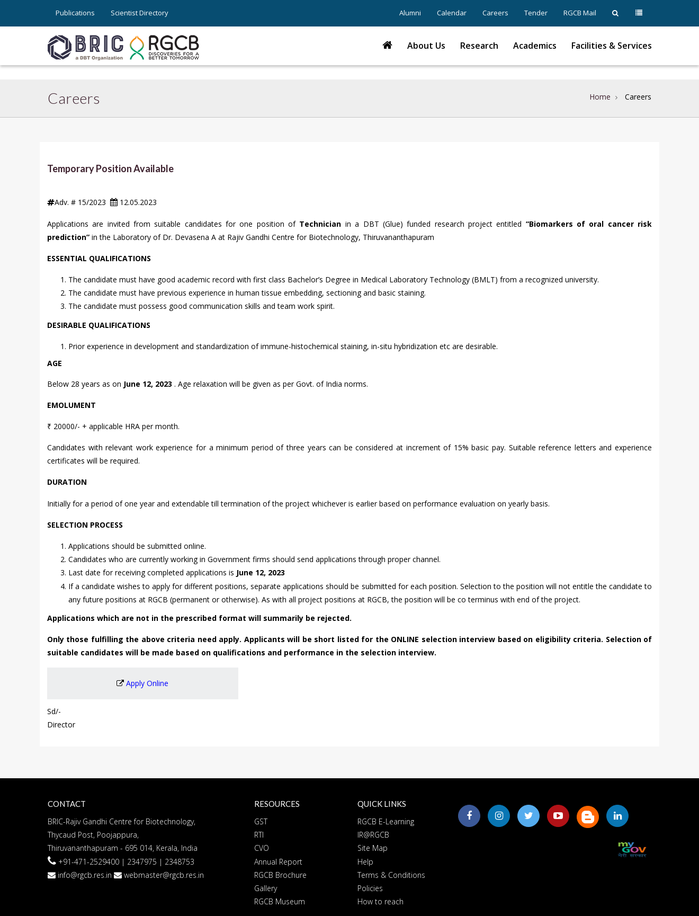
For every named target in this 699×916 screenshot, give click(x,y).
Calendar (452, 12)
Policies (370, 888)
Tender (536, 12)
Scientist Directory (139, 12)
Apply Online (147, 683)
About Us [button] (426, 45)
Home (600, 97)
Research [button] (479, 45)
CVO (261, 848)
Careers (495, 12)
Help (365, 862)
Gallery (265, 888)
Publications (75, 12)
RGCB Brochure (280, 875)
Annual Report (278, 862)
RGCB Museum (279, 901)
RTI (259, 835)
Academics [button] (535, 45)
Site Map (372, 848)
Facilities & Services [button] (611, 45)
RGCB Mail (579, 12)
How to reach (380, 901)
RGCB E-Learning (385, 821)
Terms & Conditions (391, 875)
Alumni (410, 12)
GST (260, 821)
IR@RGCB (373, 835)
